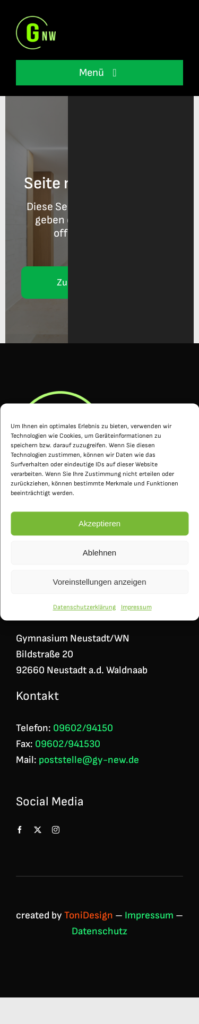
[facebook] (19, 830)
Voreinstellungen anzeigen (99, 583)
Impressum (136, 609)
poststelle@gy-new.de (89, 760)
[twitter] (37, 830)
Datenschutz (99, 931)
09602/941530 (67, 744)
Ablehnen (99, 554)
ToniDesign (88, 915)
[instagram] (55, 830)
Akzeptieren (99, 525)
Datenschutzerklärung (84, 609)
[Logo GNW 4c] (36, 21)
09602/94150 (83, 728)
